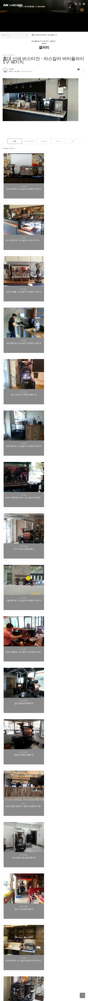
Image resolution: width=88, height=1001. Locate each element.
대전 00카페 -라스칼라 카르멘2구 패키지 (65, 235)
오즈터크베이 (28, 141)
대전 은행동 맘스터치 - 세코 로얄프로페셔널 (65, 918)
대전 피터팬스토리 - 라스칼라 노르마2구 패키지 (22, 820)
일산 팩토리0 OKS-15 (22, 430)
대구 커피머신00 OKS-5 (65, 332)
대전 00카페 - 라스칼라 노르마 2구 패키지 (65, 674)
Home (14, 35)
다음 (43, 934)
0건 (11, 71)
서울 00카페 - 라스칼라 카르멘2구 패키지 (22, 381)
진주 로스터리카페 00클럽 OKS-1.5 (65, 625)
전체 (12, 141)
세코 (75, 141)
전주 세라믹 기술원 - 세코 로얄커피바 (22, 869)
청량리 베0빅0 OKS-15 (65, 430)
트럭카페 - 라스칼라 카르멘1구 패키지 (65, 820)
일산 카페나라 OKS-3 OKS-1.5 (22, 283)
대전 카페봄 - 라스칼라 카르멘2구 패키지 (22, 235)
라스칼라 (44, 141)
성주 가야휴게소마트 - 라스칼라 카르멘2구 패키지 (22, 332)
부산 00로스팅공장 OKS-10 (65, 479)
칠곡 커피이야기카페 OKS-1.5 (65, 723)
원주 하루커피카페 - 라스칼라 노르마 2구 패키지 (65, 869)
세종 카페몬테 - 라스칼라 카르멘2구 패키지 (65, 381)
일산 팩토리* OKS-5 (22, 674)
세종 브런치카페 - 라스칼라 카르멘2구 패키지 (22, 723)
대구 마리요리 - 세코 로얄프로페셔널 (22, 918)
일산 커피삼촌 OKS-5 (21, 527)
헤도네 (59, 141)
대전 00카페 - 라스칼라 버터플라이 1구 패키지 (22, 576)
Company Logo (13, 5)
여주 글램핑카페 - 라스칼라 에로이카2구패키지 (22, 772)
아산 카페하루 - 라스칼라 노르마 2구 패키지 (65, 186)
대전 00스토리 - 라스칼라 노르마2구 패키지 (65, 576)
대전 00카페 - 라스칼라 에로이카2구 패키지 (65, 527)
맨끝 (47, 934)
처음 (4, 934)
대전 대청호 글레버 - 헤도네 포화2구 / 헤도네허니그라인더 (22, 479)
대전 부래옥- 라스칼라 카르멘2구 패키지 (22, 186)
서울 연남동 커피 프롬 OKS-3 (65, 772)
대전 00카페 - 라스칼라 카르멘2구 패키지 (65, 283)
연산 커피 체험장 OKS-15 (22, 625)
